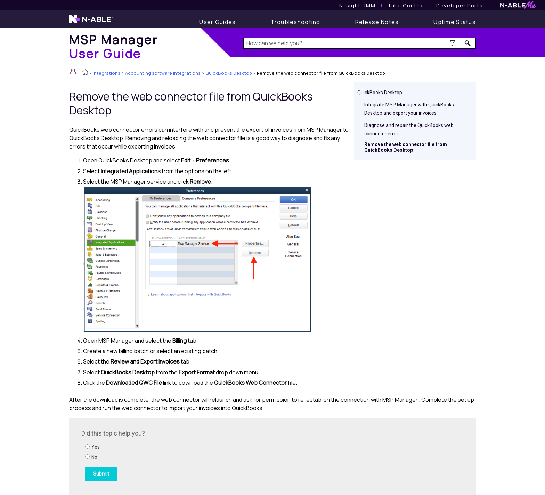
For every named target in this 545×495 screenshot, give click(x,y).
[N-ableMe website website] (518, 6)
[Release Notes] (377, 22)
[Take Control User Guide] (406, 5)
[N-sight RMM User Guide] (357, 5)
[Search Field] (359, 43)
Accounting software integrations (163, 73)
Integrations (106, 73)
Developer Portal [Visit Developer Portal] (460, 5)
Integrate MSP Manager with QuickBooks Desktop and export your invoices (409, 109)
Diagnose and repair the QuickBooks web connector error (409, 129)
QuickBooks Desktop (228, 73)
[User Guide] (217, 22)
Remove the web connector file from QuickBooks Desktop (405, 147)
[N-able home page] (91, 22)
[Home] (113, 46)
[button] (452, 43)
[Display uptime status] (454, 22)
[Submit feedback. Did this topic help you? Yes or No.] (175, 455)
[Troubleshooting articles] (295, 22)
